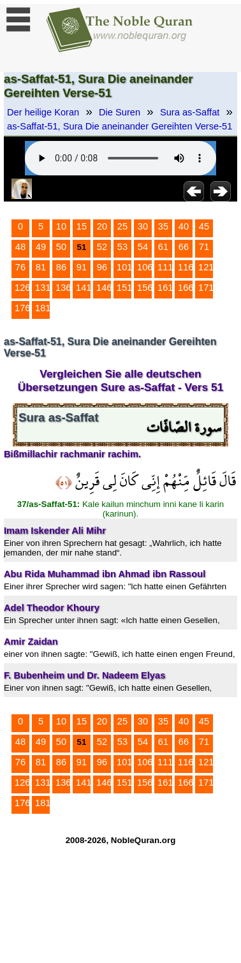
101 (124, 267)
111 (165, 267)
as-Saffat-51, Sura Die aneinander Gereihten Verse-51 (119, 126)
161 (165, 288)
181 (42, 308)
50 (61, 247)
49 (41, 247)
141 (83, 288)
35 (163, 226)
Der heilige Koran (43, 112)
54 (143, 247)
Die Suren (119, 112)
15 (82, 226)
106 (144, 267)
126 (22, 288)
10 (61, 226)
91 (82, 267)
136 (63, 288)
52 (102, 247)
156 (144, 288)
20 (102, 226)
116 (185, 267)
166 (185, 288)
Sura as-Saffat (189, 112)
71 (204, 247)
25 (122, 226)
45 (204, 226)
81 (41, 267)
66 (184, 247)
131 (42, 288)
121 (206, 267)
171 (206, 288)
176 (22, 308)
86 (61, 267)
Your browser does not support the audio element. (120, 158)
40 (184, 226)
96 (102, 267)
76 (20, 267)
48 (20, 247)
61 (163, 247)
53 (122, 247)
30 (143, 226)
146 (104, 288)
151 (124, 288)
